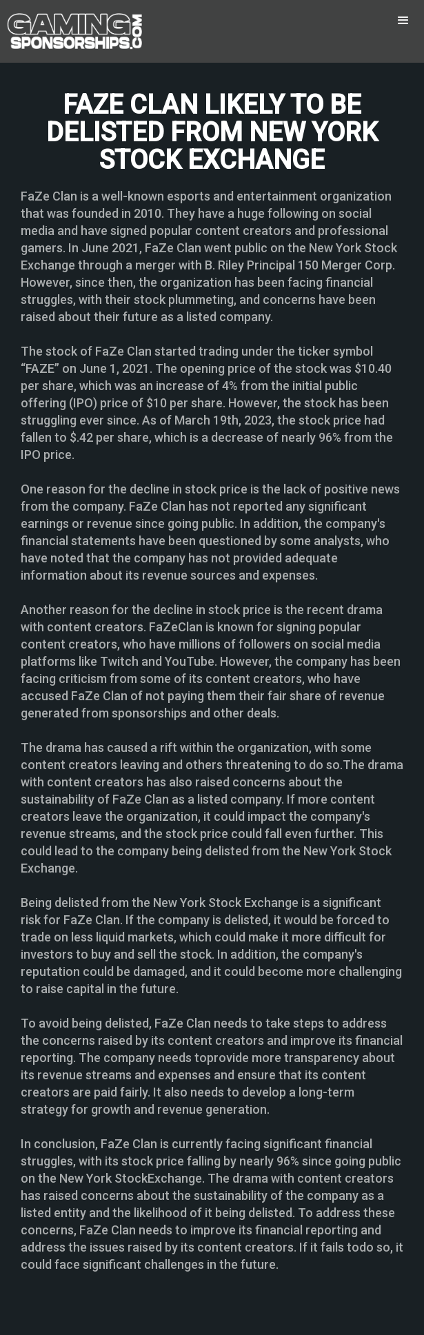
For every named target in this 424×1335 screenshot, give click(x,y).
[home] (72, 31)
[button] (403, 20)
